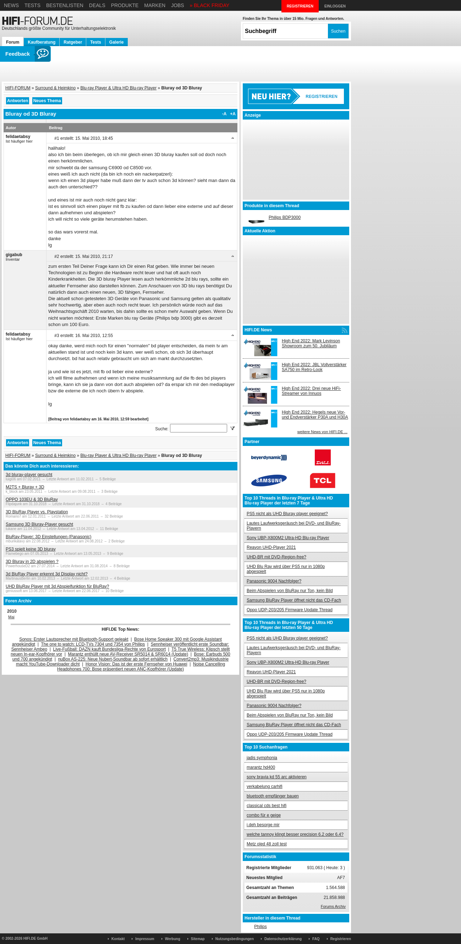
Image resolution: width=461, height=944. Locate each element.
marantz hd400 (261, 767)
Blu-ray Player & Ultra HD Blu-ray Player (118, 87)
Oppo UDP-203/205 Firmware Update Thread (290, 609)
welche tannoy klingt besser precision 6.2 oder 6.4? (295, 834)
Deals (97, 5)
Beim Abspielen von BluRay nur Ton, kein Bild (290, 590)
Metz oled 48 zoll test (267, 843)
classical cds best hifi (266, 805)
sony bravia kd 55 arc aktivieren (277, 776)
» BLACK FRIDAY (210, 5)
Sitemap (198, 939)
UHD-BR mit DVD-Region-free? (276, 556)
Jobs (177, 5)
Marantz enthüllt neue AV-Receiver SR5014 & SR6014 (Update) (128, 654)
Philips (260, 926)
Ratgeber (73, 42)
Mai (11, 617)
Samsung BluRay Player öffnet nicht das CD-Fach (294, 600)
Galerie (116, 42)
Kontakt (118, 939)
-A (224, 113)
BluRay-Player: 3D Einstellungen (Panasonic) (48, 536)
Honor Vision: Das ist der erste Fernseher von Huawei (136, 664)
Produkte (125, 5)
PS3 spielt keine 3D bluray (31, 549)
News (11, 5)
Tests (32, 5)
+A (233, 113)
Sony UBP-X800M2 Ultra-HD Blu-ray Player (288, 537)
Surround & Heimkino (55, 87)
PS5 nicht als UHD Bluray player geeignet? (287, 513)
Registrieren (340, 939)
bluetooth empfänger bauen (273, 796)
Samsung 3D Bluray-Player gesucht (39, 524)
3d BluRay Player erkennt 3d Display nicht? (47, 574)
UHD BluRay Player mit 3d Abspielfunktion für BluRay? (57, 586)
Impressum (144, 939)
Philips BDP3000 (285, 217)
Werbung (172, 939)
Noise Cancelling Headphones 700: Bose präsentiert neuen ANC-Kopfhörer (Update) (141, 667)
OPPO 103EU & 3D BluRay (32, 499)
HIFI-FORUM (18, 87)
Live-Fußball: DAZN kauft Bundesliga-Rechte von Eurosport (109, 649)
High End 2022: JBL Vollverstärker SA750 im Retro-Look (314, 367)
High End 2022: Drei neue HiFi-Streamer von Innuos (311, 391)
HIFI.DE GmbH (35, 938)
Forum (12, 42)
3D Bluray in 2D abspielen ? (32, 561)
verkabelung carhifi (264, 786)
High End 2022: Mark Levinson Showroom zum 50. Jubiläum (311, 343)
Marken (154, 5)
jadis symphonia (262, 757)
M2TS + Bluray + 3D (25, 487)
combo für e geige (264, 815)
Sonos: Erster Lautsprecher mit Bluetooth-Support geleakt (73, 639)
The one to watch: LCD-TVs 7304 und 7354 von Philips (93, 644)
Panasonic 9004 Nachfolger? (274, 581)
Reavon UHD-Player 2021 (271, 547)
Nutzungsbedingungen (234, 939)
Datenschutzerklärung (283, 939)
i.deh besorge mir (263, 824)
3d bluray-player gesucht (29, 474)
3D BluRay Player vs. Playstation (37, 511)
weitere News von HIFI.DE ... (322, 432)
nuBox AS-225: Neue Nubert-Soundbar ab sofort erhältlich (113, 659)
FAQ (316, 939)
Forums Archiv (333, 906)
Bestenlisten (64, 5)
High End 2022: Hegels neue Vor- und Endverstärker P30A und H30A (315, 415)
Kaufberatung (41, 42)
